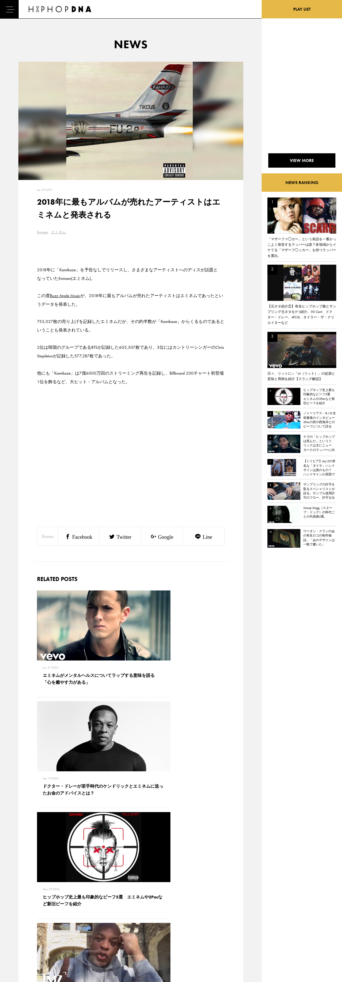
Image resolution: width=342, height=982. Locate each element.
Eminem (42, 232)
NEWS (20, 927)
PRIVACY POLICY (54, 917)
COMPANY (50, 927)
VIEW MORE (131, 827)
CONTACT (49, 907)
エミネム (58, 232)
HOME (20, 907)
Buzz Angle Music (65, 296)
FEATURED (23, 937)
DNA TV (21, 917)
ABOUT (20, 947)
